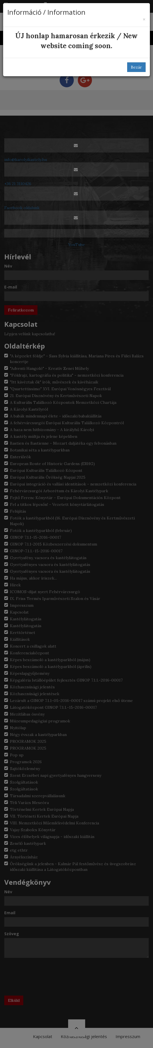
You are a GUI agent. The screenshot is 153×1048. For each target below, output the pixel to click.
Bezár (136, 67)
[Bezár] (144, 19)
